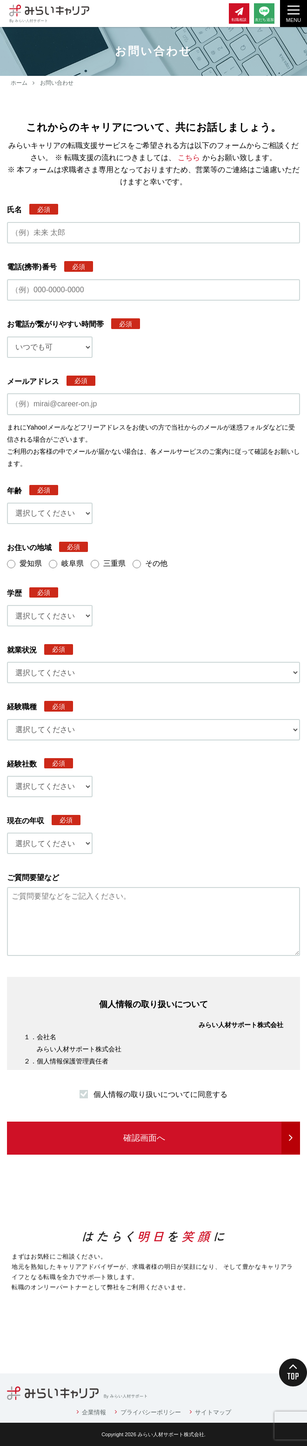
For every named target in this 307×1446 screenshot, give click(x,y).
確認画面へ (144, 1138)
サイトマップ (213, 1412)
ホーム (19, 83)
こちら (189, 157)
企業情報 (94, 1412)
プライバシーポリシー (150, 1412)
